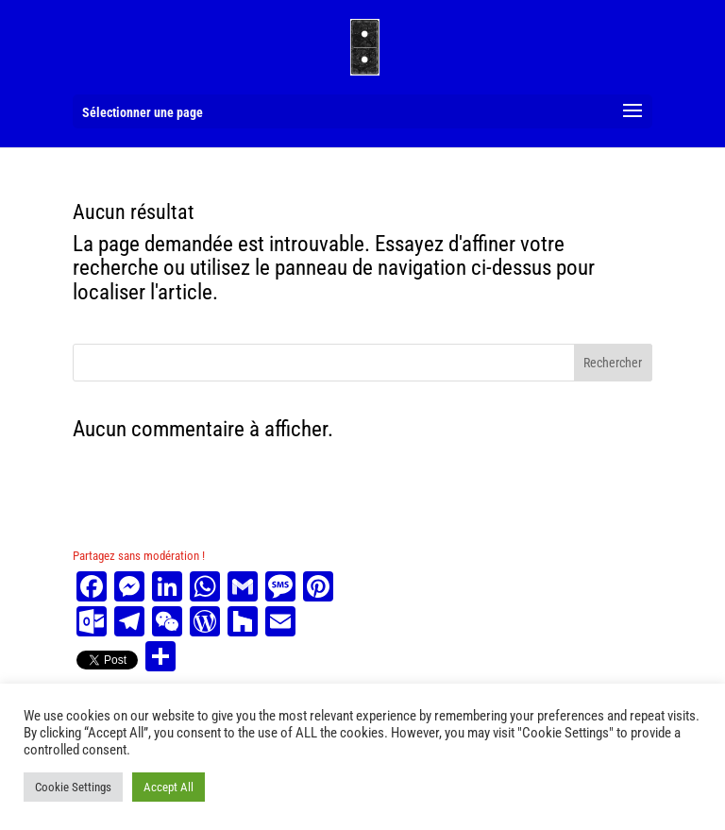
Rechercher (612, 362)
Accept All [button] (168, 787)
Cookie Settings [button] (73, 787)
